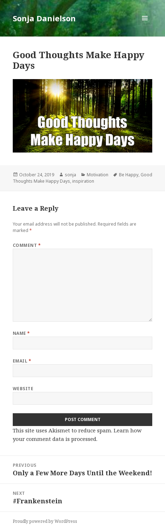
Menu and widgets (145, 25)
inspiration (83, 181)
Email (22, 361)
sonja (70, 175)
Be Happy (128, 175)
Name (21, 333)
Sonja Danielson (44, 18)
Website (23, 389)
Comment (27, 245)
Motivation (97, 175)
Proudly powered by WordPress (45, 521)
